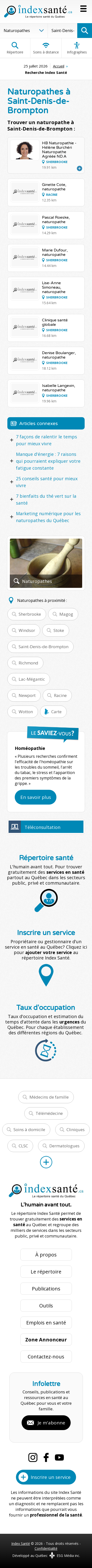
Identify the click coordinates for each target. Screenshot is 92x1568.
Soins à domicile (29, 1129)
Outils (46, 1305)
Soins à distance (46, 48)
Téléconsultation (42, 827)
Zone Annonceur (46, 1339)
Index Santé (20, 1543)
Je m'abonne (51, 1422)
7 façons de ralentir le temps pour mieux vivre (46, 440)
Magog (66, 614)
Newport (27, 695)
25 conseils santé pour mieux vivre (47, 482)
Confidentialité (46, 1548)
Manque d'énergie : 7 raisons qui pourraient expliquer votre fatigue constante (48, 461)
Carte (56, 711)
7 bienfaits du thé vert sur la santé (46, 499)
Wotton (26, 711)
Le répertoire (46, 1271)
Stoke (58, 630)
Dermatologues (64, 1146)
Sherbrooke (30, 614)
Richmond (28, 663)
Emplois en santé (46, 1322)
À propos (46, 1254)
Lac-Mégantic (32, 679)
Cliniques (75, 1129)
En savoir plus (35, 797)
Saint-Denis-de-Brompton (43, 646)
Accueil (58, 66)
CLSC (23, 1146)
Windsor (27, 630)
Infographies (77, 48)
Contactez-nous (46, 1356)
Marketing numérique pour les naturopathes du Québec (48, 517)
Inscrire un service (51, 1477)
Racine (60, 695)
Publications (46, 1288)
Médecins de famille (49, 1097)
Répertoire (15, 48)
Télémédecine (49, 1113)
